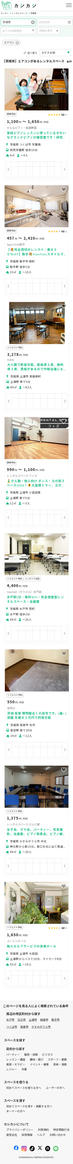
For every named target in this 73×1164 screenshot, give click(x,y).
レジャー (11, 1069)
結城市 (44, 1019)
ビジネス (47, 1054)
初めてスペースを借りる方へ (23, 1087)
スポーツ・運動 (57, 1059)
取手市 (55, 1019)
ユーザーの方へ (55, 1087)
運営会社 (11, 1135)
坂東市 (24, 1027)
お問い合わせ (57, 1135)
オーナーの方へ (15, 1111)
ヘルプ (41, 1135)
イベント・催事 (39, 1064)
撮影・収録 (31, 1054)
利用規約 (43, 1129)
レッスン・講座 (15, 1059)
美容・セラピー (15, 1064)
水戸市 (10, 1019)
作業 (24, 1069)
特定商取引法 (61, 1129)
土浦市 (33, 1019)
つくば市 (11, 1027)
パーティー (13, 1054)
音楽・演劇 (60, 1064)
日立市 (22, 1019)
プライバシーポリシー (19, 1129)
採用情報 (27, 1135)
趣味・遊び (36, 1059)
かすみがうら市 (41, 1027)
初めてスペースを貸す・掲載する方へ (29, 1106)
